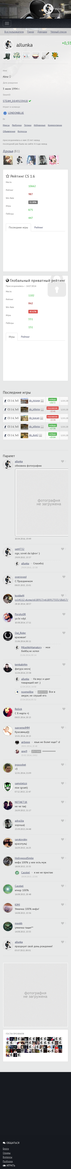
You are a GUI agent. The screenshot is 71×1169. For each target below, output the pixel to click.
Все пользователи (14, 31)
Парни (30, 31)
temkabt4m (21, 664)
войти (55, 8)
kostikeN (19, 595)
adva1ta (19, 820)
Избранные (39, 125)
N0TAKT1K (21, 802)
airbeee (25, 742)
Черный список (59, 31)
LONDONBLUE (13, 113)
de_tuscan (34, 417)
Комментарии (55, 125)
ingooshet (20, 764)
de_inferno (34, 409)
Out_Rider (20, 633)
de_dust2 (33, 435)
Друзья (8, 151)
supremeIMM (22, 727)
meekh (18, 923)
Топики (27, 125)
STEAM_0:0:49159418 (15, 101)
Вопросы (22, 131)
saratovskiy (21, 839)
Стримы (7, 1152)
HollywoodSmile (24, 858)
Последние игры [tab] (18, 227)
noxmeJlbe (27, 691)
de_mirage (34, 400)
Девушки (42, 31)
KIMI (17, 904)
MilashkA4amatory (31, 647)
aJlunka (19, 461)
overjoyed (20, 577)
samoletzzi (21, 783)
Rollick (18, 709)
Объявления (9, 131)
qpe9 (24, 751)
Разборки (17, 125)
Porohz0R (20, 614)
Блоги (6, 1148)
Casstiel (25, 872)
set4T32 (19, 549)
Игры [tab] (12, 336)
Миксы (6, 125)
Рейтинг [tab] (38, 227)
